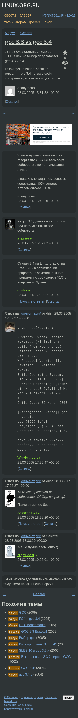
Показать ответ (30, 524)
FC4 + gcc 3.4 (29, 619)
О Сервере (11, 697)
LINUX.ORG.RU (21, 5)
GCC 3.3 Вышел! (34, 631)
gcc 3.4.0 (25, 674)
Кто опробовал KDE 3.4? (38, 644)
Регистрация (53, 15)
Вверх (68, 697)
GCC (22, 612)
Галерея (25, 15)
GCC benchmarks (32, 625)
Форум (20, 22)
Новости (9, 15)
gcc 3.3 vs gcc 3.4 (28, 42)
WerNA (22, 458)
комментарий (31, 313)
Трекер (34, 22)
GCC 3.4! (28, 668)
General (26, 33)
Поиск (47, 22)
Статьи (8, 22)
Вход (71, 15)
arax (20, 238)
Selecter (23, 513)
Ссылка (12, 101)
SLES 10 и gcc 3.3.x (34, 650)
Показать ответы (31, 301)
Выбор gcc (27, 638)
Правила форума (32, 697)
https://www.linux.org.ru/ (18, 708)
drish (21, 290)
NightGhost (25, 555)
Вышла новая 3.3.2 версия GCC (46, 657)
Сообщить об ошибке (18, 704)
